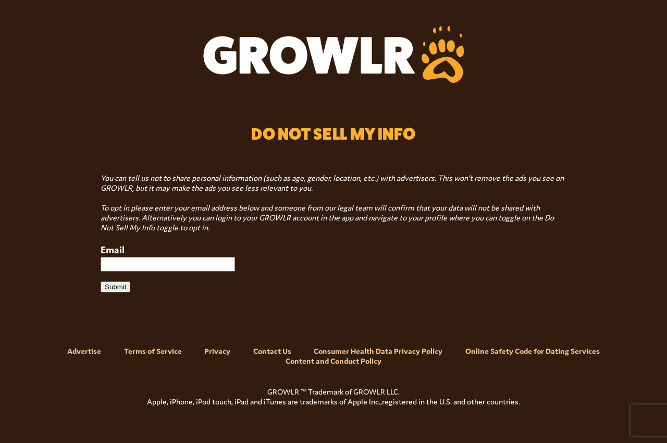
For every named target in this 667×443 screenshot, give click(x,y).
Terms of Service (153, 351)
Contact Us (272, 351)
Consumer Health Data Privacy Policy (378, 351)
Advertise (84, 351)
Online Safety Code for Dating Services (532, 351)
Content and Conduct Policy (333, 361)
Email (113, 249)
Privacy (217, 351)
